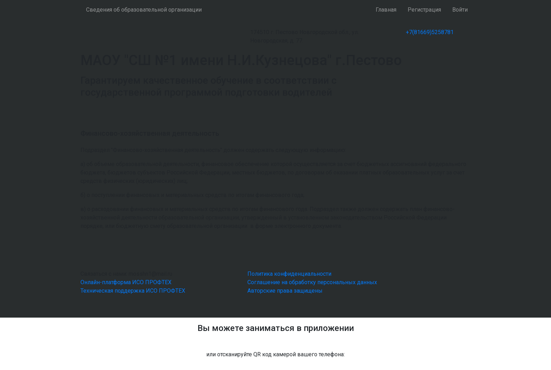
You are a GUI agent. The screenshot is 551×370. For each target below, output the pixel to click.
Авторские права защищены (285, 290)
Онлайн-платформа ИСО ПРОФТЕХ (125, 282)
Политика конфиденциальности (289, 273)
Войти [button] (460, 9)
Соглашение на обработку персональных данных (312, 282)
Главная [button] (386, 9)
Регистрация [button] (424, 9)
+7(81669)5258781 (430, 32)
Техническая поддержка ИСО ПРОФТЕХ (132, 290)
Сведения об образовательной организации (144, 9)
